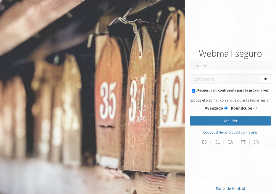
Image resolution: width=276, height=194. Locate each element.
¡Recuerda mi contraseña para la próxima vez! (233, 90)
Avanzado (214, 108)
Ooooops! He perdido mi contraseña (230, 132)
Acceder (230, 120)
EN (256, 142)
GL (217, 142)
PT (243, 142)
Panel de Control (230, 188)
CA (230, 142)
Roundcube (241, 108)
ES (204, 142)
